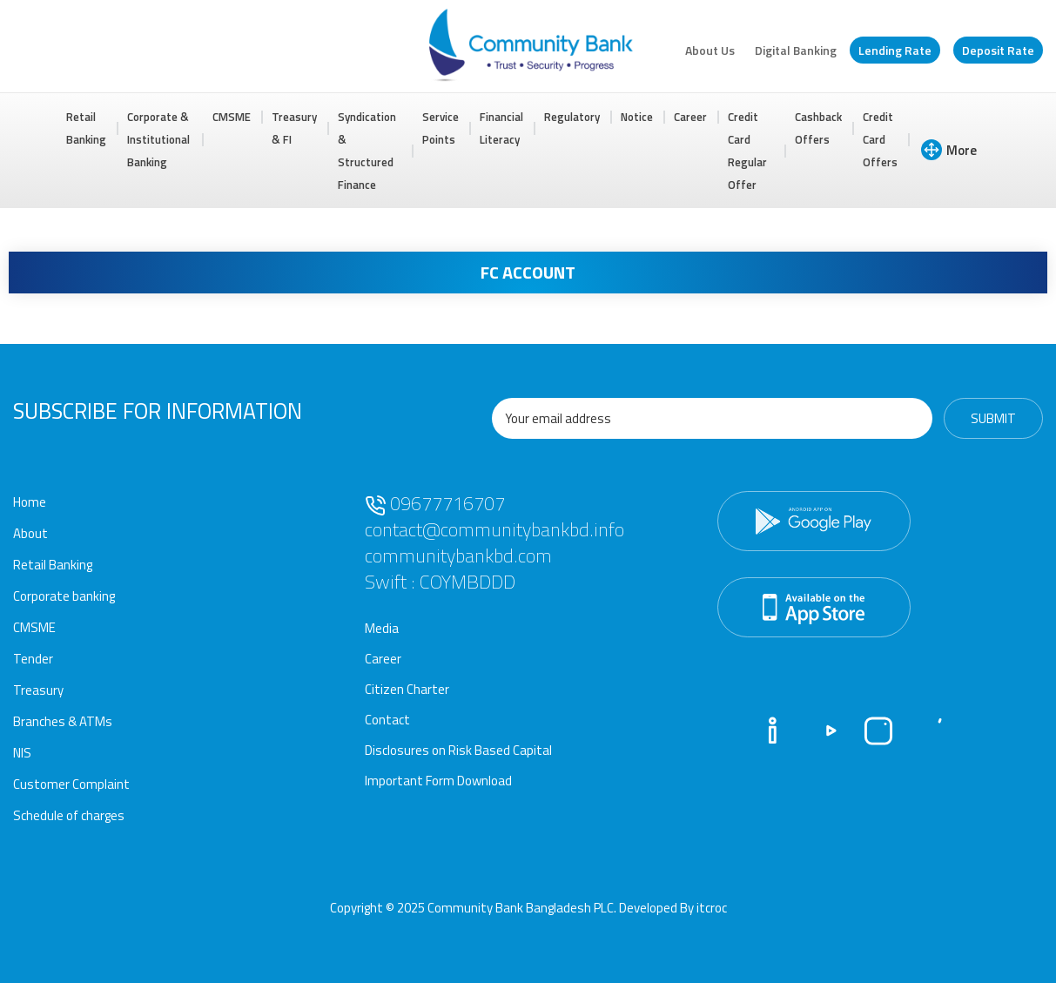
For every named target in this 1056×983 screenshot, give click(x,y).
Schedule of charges (68, 815)
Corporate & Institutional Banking (158, 139)
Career (690, 116)
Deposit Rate (998, 50)
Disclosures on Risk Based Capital (458, 750)
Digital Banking (796, 50)
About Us (710, 50)
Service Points (440, 128)
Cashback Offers (818, 128)
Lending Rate (895, 50)
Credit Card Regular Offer (747, 150)
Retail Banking (86, 128)
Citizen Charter (407, 689)
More (949, 149)
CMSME (231, 116)
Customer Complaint (71, 784)
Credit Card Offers (880, 139)
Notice (637, 116)
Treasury (38, 690)
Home (29, 502)
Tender (33, 659)
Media (382, 628)
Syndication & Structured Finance (367, 150)
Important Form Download (438, 781)
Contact (387, 720)
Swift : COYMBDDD (440, 581)
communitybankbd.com (458, 555)
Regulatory (572, 116)
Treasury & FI (294, 128)
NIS (22, 753)
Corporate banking (64, 596)
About (30, 533)
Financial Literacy (501, 128)
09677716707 (435, 503)
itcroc (711, 908)
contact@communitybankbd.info (494, 529)
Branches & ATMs (62, 721)
